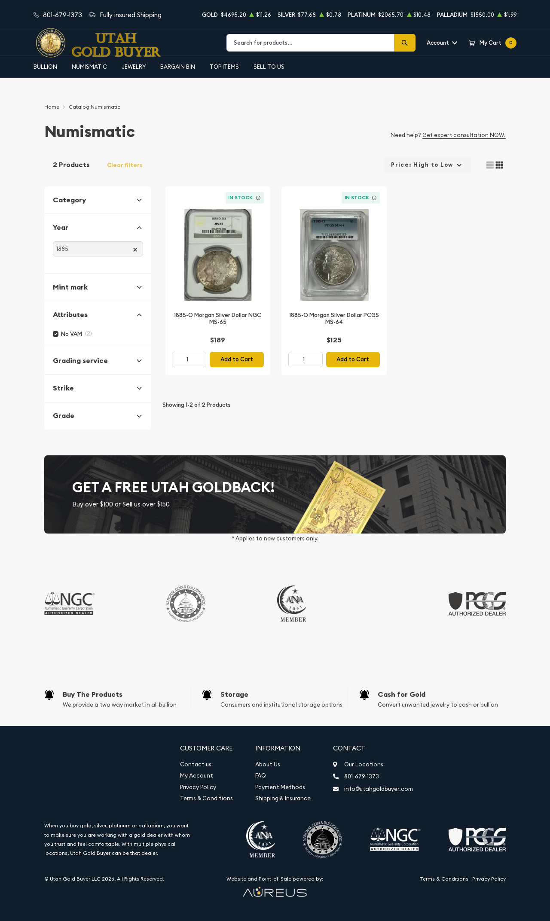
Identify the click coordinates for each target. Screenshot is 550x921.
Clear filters (125, 165)
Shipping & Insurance (283, 798)
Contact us (195, 764)
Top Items (224, 66)
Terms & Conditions (206, 798)
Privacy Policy (198, 787)
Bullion (45, 66)
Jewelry (134, 66)
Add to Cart (236, 359)
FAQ (260, 775)
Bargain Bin (177, 66)
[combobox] (310, 43)
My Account (196, 775)
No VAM (71, 334)
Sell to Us (269, 66)
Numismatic (89, 66)
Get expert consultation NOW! (464, 134)
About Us (267, 764)
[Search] (405, 43)
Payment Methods (280, 787)
